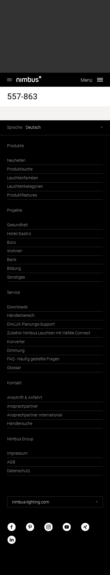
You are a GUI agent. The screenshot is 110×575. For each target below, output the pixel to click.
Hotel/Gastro (19, 233)
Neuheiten (16, 160)
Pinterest (30, 527)
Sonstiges (16, 277)
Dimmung (16, 350)
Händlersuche (19, 423)
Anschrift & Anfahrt (24, 397)
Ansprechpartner (22, 406)
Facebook (11, 527)
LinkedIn (11, 539)
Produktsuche (20, 169)
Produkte (15, 145)
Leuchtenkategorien (25, 186)
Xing (85, 527)
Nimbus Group (20, 439)
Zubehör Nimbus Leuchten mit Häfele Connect (48, 333)
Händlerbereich (21, 315)
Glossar (14, 367)
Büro (11, 242)
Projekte (14, 210)
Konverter (16, 341)
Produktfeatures (22, 195)
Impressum (17, 453)
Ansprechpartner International (34, 415)
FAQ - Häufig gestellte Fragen (33, 359)
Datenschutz (18, 470)
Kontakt (14, 383)
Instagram (48, 527)
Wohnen (14, 251)
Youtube (66, 527)
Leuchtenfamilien (22, 178)
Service (13, 292)
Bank (11, 259)
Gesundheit (17, 225)
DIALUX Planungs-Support (31, 324)
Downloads (17, 307)
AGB (11, 462)
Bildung (14, 268)
